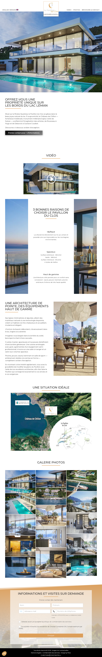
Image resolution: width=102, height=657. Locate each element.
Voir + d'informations (19, 70)
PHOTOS (76, 10)
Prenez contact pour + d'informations (23, 133)
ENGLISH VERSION (10, 10)
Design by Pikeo (66, 653)
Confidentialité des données (51, 653)
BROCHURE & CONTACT (90, 10)
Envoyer (51, 635)
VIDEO (69, 10)
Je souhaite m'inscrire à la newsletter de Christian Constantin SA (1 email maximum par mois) (50, 627)
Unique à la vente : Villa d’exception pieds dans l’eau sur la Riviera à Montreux (29, 42)
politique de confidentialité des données (57, 622)
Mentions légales (36, 653)
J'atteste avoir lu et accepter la (45, 622)
